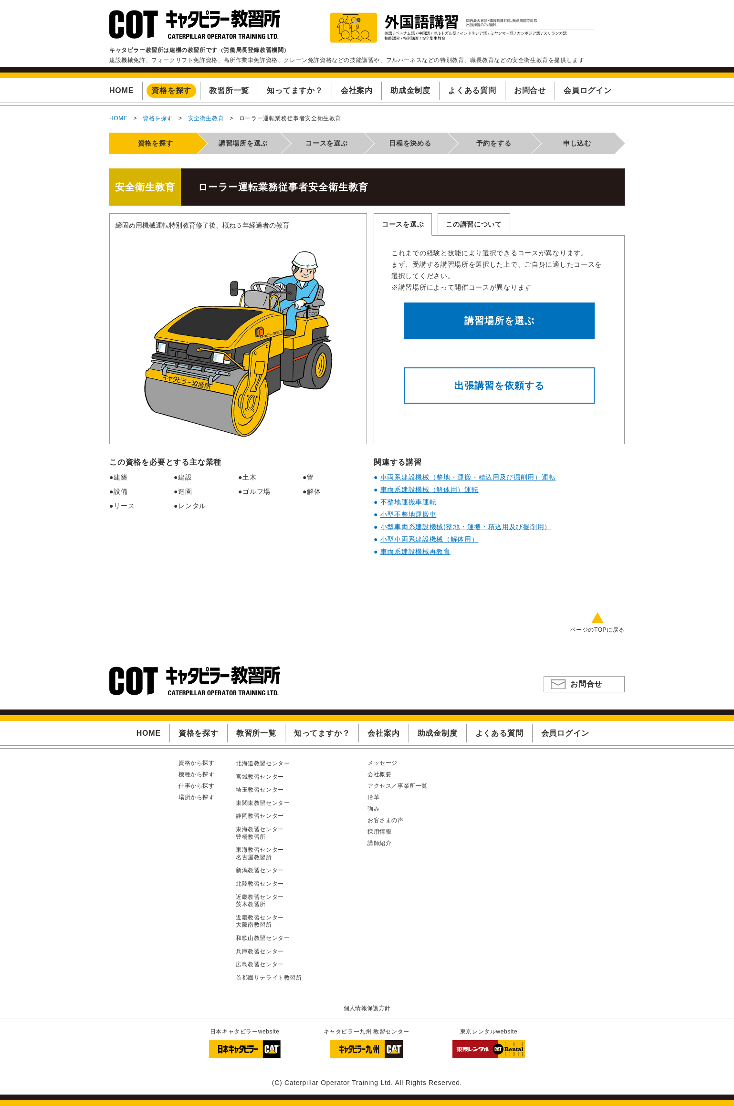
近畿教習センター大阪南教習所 (260, 921)
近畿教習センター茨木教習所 (260, 901)
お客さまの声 (385, 820)
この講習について (474, 224)
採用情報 (379, 831)
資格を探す (158, 118)
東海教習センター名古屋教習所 (260, 853)
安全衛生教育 (206, 118)
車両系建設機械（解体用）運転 (429, 489)
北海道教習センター (263, 763)
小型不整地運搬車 (408, 514)
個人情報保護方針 (367, 1008)
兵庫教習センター (260, 951)
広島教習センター (260, 964)
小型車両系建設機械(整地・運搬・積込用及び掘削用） (465, 527)
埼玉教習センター (260, 789)
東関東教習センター (263, 803)
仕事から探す (196, 786)
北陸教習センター (260, 883)
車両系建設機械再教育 (415, 551)
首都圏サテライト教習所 (269, 977)
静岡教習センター (260, 816)
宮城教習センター (260, 776)
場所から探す (196, 797)
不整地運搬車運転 (408, 502)
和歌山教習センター (263, 938)
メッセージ (382, 763)
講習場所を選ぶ (499, 320)
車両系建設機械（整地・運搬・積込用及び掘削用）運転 (468, 477)
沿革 (373, 797)
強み (373, 808)
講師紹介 (379, 843)
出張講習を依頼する (499, 385)
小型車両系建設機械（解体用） (429, 539)
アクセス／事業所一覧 (397, 786)
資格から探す (196, 763)
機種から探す (196, 774)
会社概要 (379, 774)
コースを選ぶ (403, 224)
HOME (118, 118)
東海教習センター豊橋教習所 (260, 833)
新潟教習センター (260, 870)
